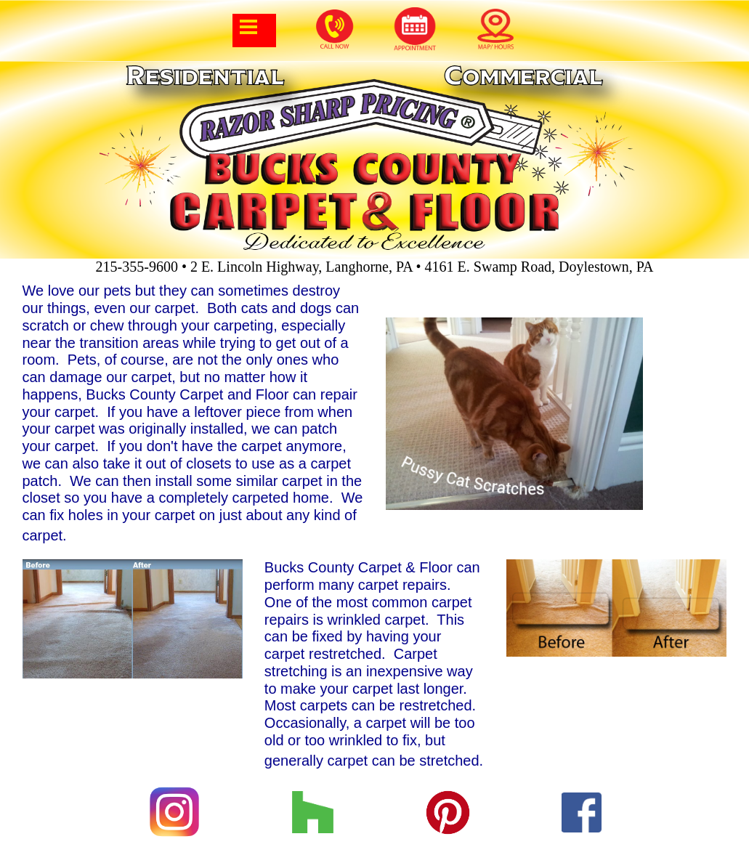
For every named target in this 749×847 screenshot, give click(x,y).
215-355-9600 (137, 267)
